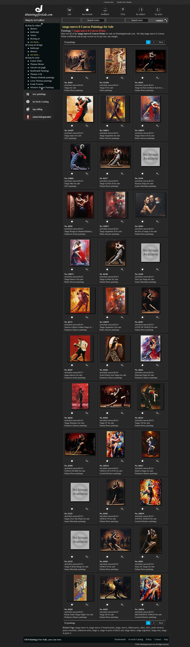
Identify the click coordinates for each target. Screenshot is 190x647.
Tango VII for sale (142, 423)
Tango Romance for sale (74, 423)
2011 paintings (70, 138)
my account (87, 14)
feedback (105, 14)
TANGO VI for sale (108, 519)
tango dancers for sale (73, 375)
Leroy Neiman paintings (41, 81)
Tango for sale (70, 88)
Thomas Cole (36, 74)
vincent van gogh (38, 67)
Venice (33, 35)
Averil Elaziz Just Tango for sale (113, 375)
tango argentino (143, 630)
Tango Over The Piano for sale (76, 519)
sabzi (142, 627)
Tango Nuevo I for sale (73, 279)
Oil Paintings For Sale (35, 639)
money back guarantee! (42, 117)
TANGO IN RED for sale (74, 471)
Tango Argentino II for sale (111, 231)
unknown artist (84, 630)
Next (161, 42)
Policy (149, 639)
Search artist (137, 20)
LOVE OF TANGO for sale (146, 327)
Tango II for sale (106, 88)
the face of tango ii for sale (146, 231)
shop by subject (34, 25)
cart (69, 14)
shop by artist (33, 57)
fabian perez (133, 627)
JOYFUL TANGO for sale (145, 519)
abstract (33, 28)
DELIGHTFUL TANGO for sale (148, 614)
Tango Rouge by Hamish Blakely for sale (81, 231)
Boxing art (35, 38)
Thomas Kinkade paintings (42, 77)
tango (118, 627)
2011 (148, 627)
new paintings (39, 94)
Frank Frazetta (36, 84)
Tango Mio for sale (72, 183)
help (166, 639)
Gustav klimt (36, 61)
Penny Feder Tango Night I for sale (78, 614)
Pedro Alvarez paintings (109, 138)
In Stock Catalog (41, 101)
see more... (35, 42)
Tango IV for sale (107, 423)
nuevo (124, 627)
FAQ (123, 14)
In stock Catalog (136, 639)
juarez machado (70, 630)
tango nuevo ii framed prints (101, 627)
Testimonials (120, 639)
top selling (37, 109)
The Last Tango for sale (144, 279)
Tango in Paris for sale (109, 279)
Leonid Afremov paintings (110, 473)
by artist (158, 14)
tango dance (130, 630)
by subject (140, 14)
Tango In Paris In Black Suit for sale (150, 88)
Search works (93, 20)
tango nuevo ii (81, 627)
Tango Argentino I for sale (110, 327)
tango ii (95, 630)
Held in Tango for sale (144, 471)
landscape (34, 32)
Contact (157, 639)
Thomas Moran (37, 64)
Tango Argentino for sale (110, 135)
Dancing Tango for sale (144, 375)
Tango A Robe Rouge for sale (76, 566)
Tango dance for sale (72, 135)
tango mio (156, 630)
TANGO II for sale (107, 566)
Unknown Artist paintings (75, 234)
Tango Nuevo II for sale (144, 135)
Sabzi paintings (106, 90)
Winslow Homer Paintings (42, 87)
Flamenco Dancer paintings (75, 330)
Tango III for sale (107, 614)
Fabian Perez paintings (73, 90)
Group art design (34, 45)
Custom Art (108, 2)
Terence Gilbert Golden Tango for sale (80, 327)
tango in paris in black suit (112, 630)
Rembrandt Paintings (39, 71)
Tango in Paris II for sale (110, 183)
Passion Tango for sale (144, 183)
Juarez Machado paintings (145, 186)
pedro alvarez (157, 627)
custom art (91, 36)
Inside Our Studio (124, 2)
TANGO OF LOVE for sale (111, 471)
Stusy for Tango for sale (144, 566)
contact (159, 20)
